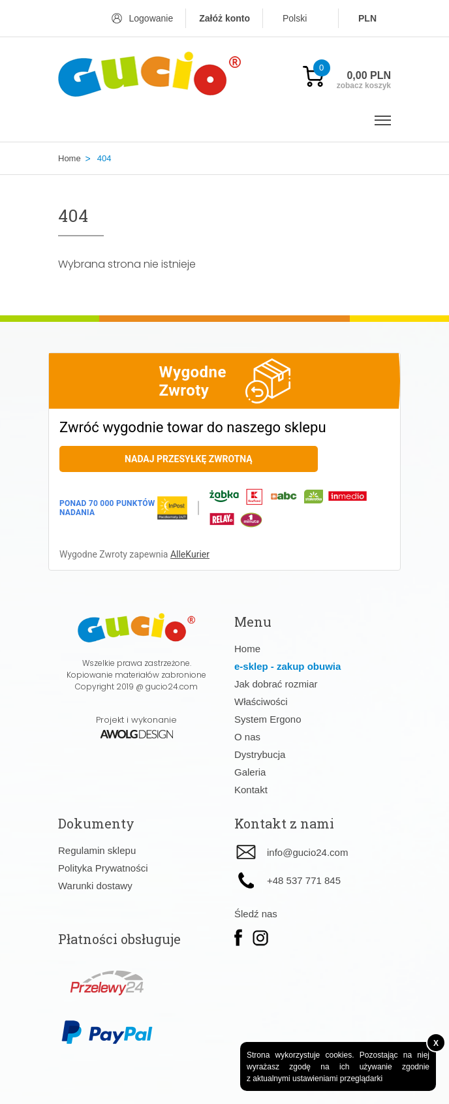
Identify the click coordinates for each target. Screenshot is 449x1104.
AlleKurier (189, 554)
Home (69, 158)
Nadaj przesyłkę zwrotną (189, 459)
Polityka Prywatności (103, 868)
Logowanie (151, 18)
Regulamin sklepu (97, 850)
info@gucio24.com (307, 852)
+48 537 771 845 (304, 880)
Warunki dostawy (95, 885)
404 (104, 158)
